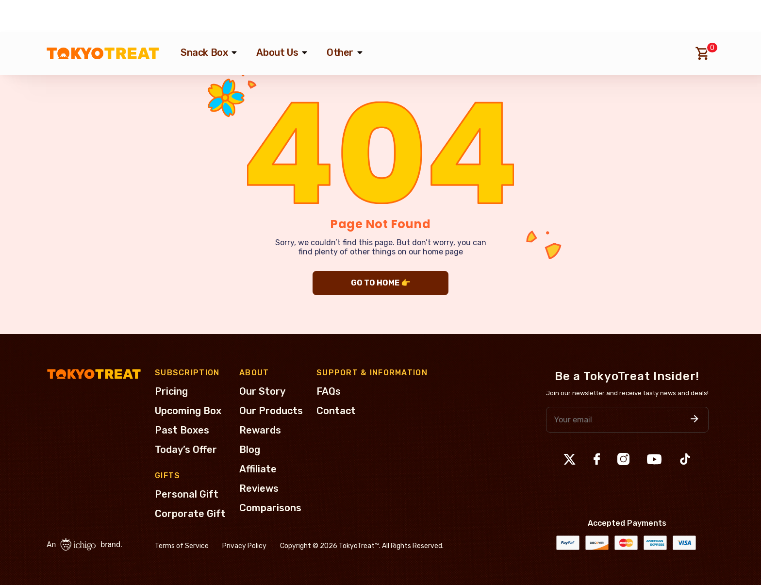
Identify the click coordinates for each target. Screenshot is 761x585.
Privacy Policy (244, 546)
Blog (249, 449)
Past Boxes (182, 430)
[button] (694, 419)
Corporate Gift (190, 513)
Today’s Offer (186, 449)
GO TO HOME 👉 (381, 282)
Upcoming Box (188, 411)
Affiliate (258, 469)
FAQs (328, 391)
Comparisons (270, 508)
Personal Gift (186, 494)
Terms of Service (182, 546)
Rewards (260, 430)
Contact (336, 411)
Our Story (262, 391)
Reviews (259, 488)
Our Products (271, 411)
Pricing (171, 391)
